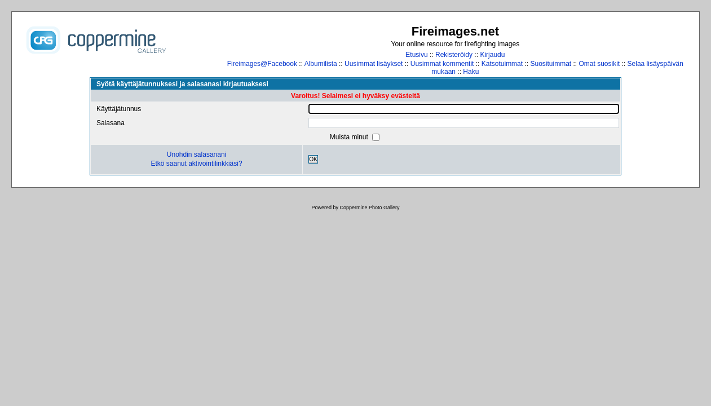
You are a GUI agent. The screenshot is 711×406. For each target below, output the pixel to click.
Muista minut (350, 137)
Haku (471, 72)
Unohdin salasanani (196, 154)
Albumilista (320, 64)
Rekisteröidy (453, 55)
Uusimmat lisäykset (374, 64)
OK (313, 159)
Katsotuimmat (502, 64)
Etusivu (416, 55)
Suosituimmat (550, 64)
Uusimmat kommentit (442, 64)
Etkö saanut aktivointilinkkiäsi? (196, 163)
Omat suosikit (599, 64)
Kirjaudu (492, 55)
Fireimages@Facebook (262, 64)
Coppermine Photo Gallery (369, 207)
